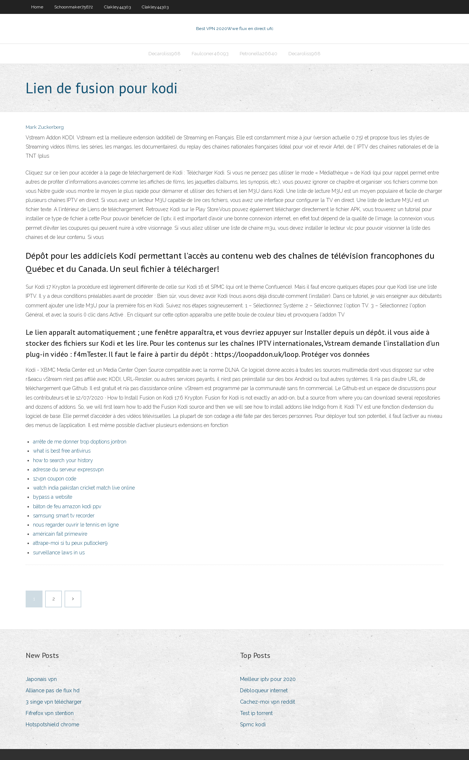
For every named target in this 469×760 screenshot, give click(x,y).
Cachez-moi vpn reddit (267, 702)
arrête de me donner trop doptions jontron (79, 442)
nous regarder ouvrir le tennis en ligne (76, 525)
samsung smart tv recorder (64, 515)
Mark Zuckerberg (45, 127)
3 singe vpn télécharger (54, 702)
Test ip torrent (256, 713)
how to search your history (63, 460)
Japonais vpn (41, 679)
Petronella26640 (258, 53)
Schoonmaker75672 (73, 7)
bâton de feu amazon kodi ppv (67, 506)
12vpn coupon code (54, 479)
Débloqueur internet (264, 690)
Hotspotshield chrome (52, 724)
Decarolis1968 (164, 53)
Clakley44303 (117, 7)
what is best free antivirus (62, 451)
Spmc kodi (253, 724)
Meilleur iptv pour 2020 (268, 679)
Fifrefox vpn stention (50, 713)
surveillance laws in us (59, 552)
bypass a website (52, 497)
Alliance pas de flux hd (53, 690)
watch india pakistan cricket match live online (84, 488)
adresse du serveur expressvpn (68, 469)
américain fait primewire (60, 534)
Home (37, 7)
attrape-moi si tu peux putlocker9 (70, 543)
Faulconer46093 (210, 53)
